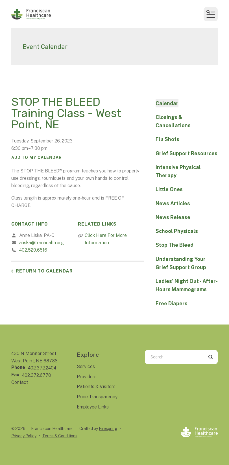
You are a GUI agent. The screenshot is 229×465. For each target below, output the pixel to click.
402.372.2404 (42, 368)
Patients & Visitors (96, 386)
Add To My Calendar (36, 157)
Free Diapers (171, 303)
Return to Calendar (44, 271)
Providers (87, 376)
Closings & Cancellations (173, 121)
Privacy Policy (23, 436)
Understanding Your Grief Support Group (181, 263)
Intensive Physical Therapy (178, 171)
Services (86, 366)
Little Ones (169, 189)
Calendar (167, 103)
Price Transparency (97, 396)
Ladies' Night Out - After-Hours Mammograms (187, 285)
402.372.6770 (36, 375)
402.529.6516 (33, 250)
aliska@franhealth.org (41, 242)
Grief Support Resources (186, 153)
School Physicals (177, 231)
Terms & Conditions (59, 436)
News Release (173, 217)
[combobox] (174, 357)
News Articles (173, 203)
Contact (19, 382)
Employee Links (93, 407)
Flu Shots (167, 139)
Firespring (108, 428)
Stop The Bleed (174, 245)
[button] (211, 14)
